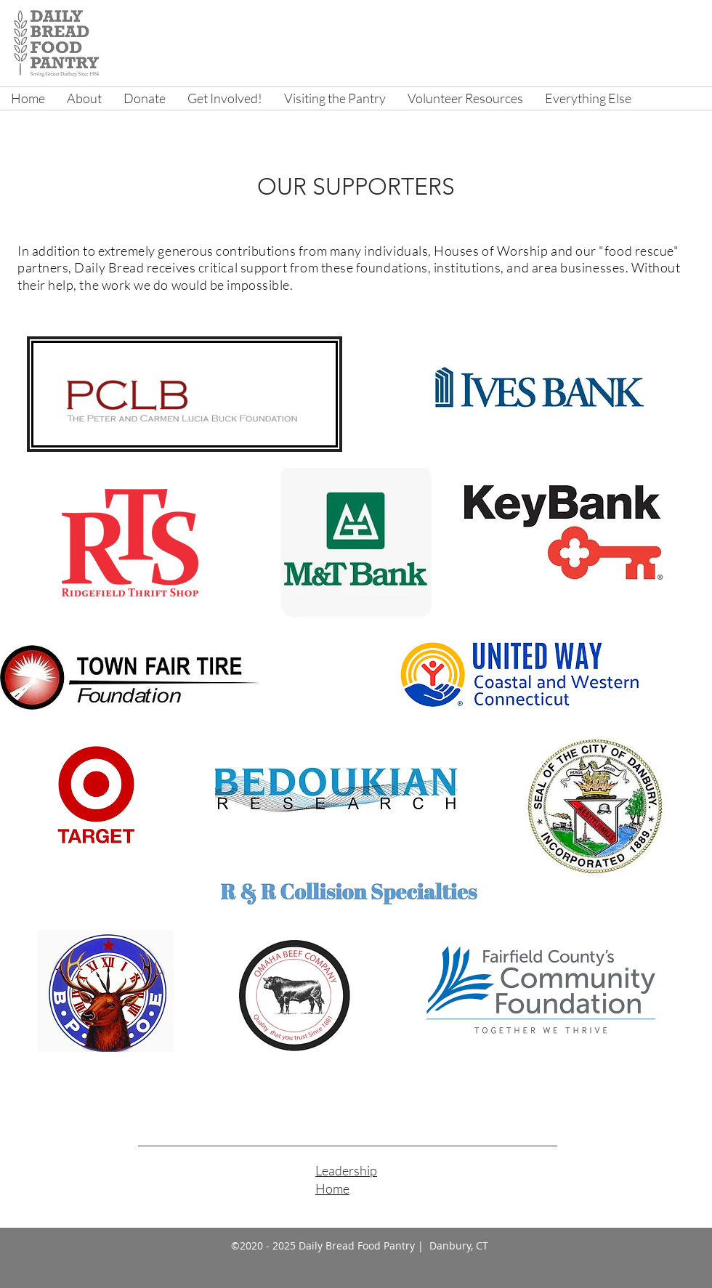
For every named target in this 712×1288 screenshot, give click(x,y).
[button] (84, 98)
